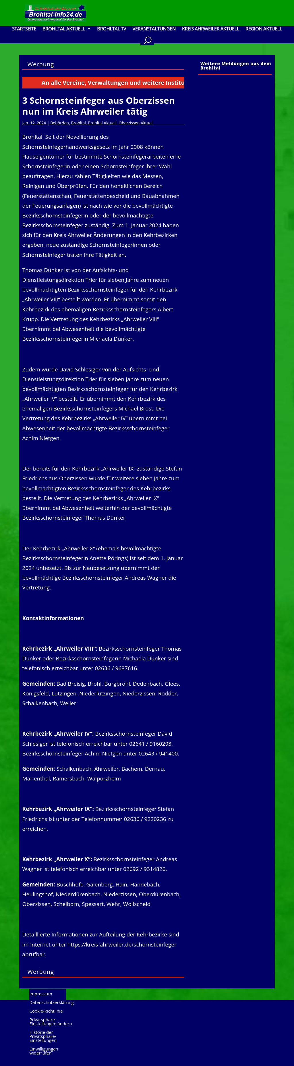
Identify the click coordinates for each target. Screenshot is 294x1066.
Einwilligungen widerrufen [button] (43, 1051)
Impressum (40, 994)
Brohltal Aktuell (63, 29)
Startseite (24, 29)
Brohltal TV (111, 29)
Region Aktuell (263, 29)
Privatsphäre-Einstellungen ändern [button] (50, 1021)
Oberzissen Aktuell (136, 123)
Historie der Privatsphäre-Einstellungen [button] (42, 1036)
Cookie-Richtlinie (46, 1011)
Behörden (59, 123)
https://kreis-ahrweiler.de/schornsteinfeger (122, 944)
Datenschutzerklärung (51, 1002)
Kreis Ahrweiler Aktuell (210, 29)
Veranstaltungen (154, 29)
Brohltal (78, 123)
